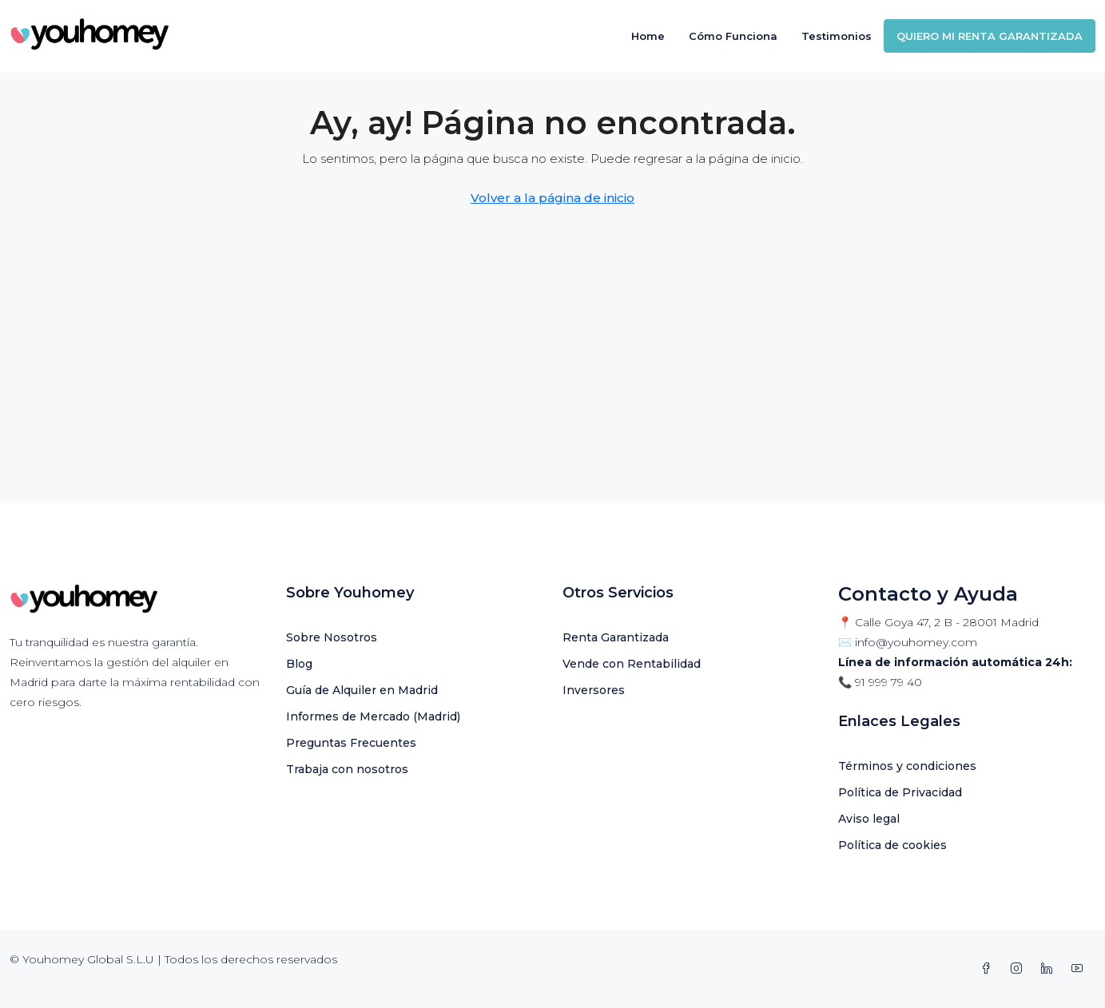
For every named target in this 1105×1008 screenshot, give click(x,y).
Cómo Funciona (733, 36)
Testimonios (836, 36)
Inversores (593, 690)
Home (648, 36)
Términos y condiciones (907, 766)
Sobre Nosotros (331, 637)
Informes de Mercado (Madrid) (373, 716)
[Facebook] (989, 969)
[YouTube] (1080, 969)
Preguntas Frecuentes (351, 743)
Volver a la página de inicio (552, 197)
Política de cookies (892, 845)
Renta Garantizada (615, 637)
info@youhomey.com (916, 642)
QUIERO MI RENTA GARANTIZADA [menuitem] (989, 36)
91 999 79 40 (888, 682)
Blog (299, 664)
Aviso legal (869, 819)
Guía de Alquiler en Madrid (362, 690)
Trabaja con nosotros (347, 769)
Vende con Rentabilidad (631, 664)
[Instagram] (1019, 969)
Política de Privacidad (900, 792)
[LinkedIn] (1050, 969)
